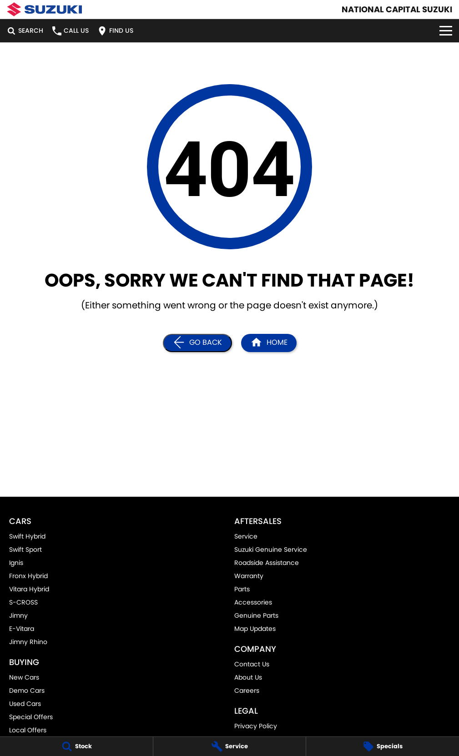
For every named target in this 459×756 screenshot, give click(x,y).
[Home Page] (44, 9)
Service (245, 536)
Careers (246, 690)
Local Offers (27, 730)
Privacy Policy (255, 726)
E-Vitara (21, 628)
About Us (248, 677)
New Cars (24, 677)
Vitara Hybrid (29, 589)
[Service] (229, 746)
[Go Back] (197, 343)
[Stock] (76, 746)
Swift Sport (25, 549)
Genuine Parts (256, 615)
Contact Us (251, 664)
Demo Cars (27, 690)
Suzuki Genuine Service (270, 549)
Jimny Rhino (28, 641)
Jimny (18, 615)
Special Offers (31, 716)
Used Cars (25, 703)
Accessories (253, 602)
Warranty (248, 575)
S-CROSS (23, 602)
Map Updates (255, 628)
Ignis (16, 562)
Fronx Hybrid (28, 575)
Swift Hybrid (27, 536)
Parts (242, 589)
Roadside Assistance (266, 562)
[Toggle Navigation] (445, 30)
